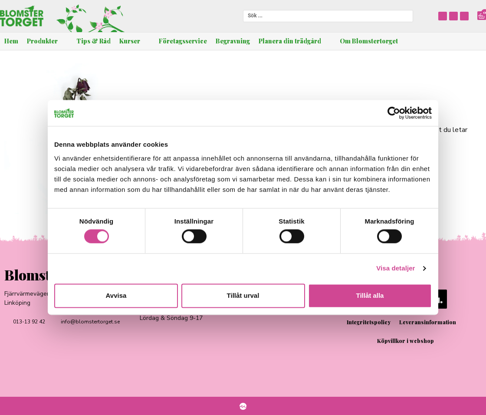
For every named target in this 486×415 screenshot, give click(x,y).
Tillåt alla (370, 295)
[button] (47, 41)
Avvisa (116, 295)
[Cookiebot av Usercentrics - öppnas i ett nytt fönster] (394, 112)
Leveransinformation (427, 322)
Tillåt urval (243, 295)
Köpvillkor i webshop (405, 340)
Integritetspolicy (369, 322)
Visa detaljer (395, 268)
